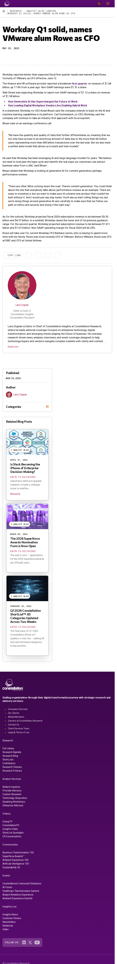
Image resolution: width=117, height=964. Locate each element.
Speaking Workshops (13, 801)
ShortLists (8, 759)
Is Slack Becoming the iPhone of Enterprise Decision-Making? (25, 467)
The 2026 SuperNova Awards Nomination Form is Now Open (25, 542)
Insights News (10, 914)
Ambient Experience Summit (17, 898)
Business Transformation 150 (18, 852)
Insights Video (10, 829)
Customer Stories (11, 918)
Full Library (8, 748)
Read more (13, 347)
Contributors (9, 763)
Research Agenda (11, 752)
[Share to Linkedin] (15, 56)
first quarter (79, 83)
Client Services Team (18, 728)
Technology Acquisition (14, 798)
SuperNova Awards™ (13, 856)
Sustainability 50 (11, 867)
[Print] (27, 56)
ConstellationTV (10, 825)
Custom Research (11, 794)
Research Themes (12, 767)
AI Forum (7, 887)
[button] (4, 56)
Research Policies (12, 770)
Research (16, 10)
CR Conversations (11, 836)
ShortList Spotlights (13, 832)
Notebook (7, 925)
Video (5, 929)
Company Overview (18, 709)
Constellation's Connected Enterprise (21, 883)
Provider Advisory (12, 790)
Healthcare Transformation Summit (20, 890)
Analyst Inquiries (11, 786)
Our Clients (13, 713)
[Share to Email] (21, 56)
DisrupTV (7, 821)
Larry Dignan (22, 305)
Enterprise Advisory (12, 805)
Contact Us (13, 724)
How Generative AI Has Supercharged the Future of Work (43, 101)
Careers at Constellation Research (25, 721)
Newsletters (9, 921)
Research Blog (10, 755)
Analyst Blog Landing (41, 10)
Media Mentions (16, 717)
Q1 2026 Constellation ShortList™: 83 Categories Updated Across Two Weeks (25, 616)
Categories (13, 406)
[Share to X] (10, 56)
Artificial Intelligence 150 (15, 863)
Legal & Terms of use (18, 732)
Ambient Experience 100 (15, 859)
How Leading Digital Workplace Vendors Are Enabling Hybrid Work (47, 105)
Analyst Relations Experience (17, 894)
